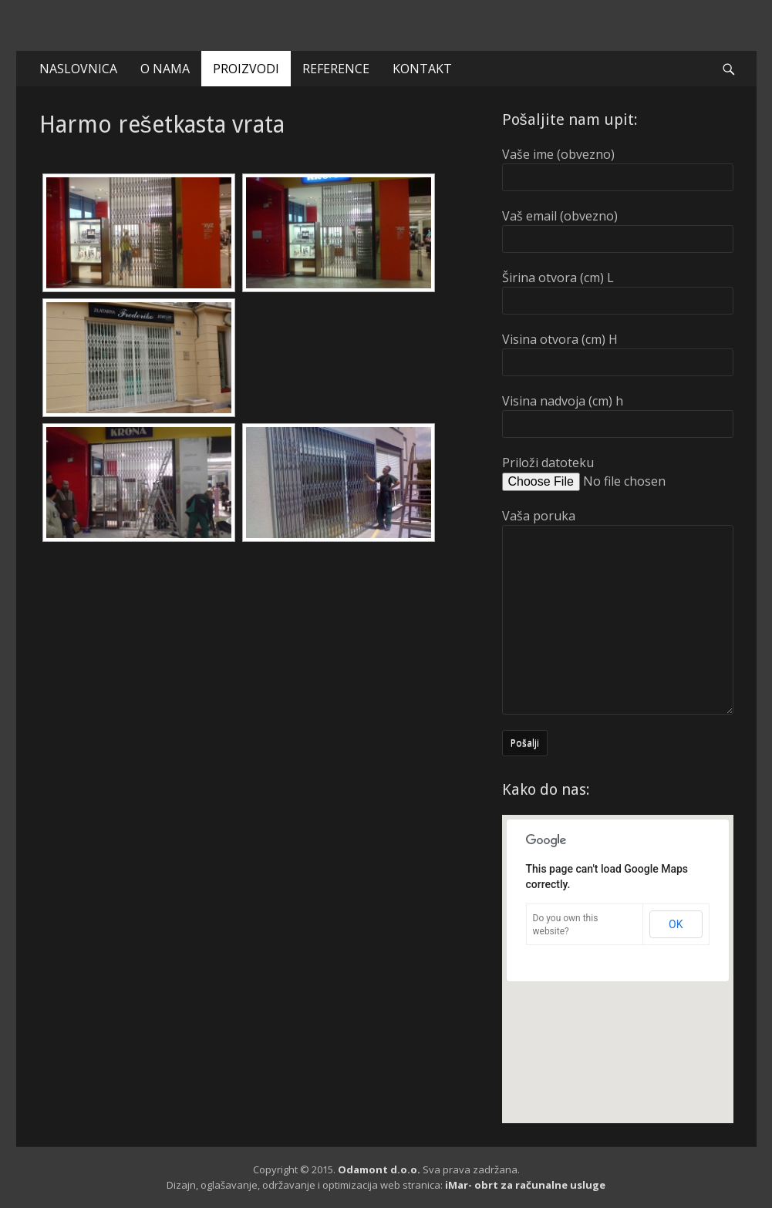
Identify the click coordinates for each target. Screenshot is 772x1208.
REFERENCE (335, 68)
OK (676, 924)
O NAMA (165, 68)
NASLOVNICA (78, 68)
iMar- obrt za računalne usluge (525, 1185)
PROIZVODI (246, 68)
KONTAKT (422, 68)
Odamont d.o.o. (379, 1169)
